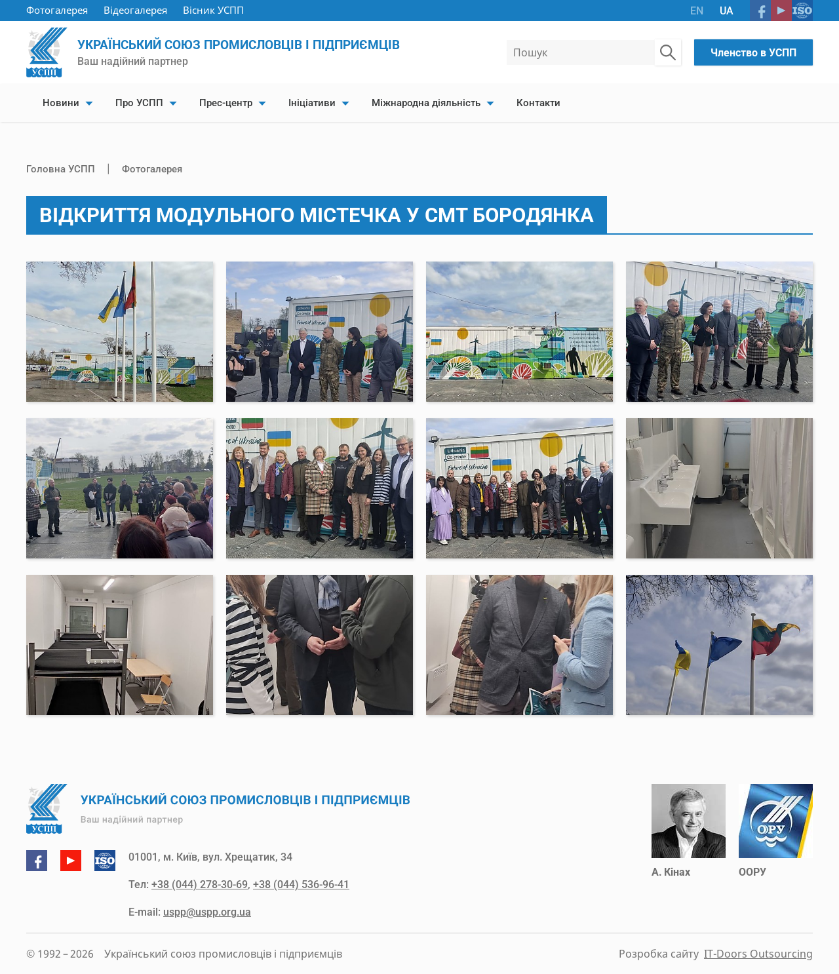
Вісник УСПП (213, 9)
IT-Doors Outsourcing (758, 953)
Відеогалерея (135, 9)
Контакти (538, 103)
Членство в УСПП (753, 53)
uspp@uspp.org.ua (207, 912)
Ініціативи (312, 103)
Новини (61, 103)
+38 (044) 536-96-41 (301, 884)
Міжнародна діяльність (426, 103)
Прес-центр (225, 103)
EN (696, 11)
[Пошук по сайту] (668, 52)
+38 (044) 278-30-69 (199, 884)
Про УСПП (139, 103)
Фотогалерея (57, 9)
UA (726, 11)
